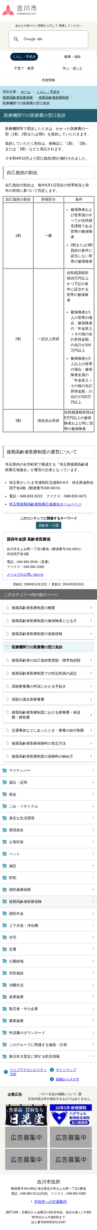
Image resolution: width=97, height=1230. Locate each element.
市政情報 (48, 80)
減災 (12, 866)
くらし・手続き (24, 57)
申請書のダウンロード (27, 1033)
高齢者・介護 (49, 525)
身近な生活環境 (21, 818)
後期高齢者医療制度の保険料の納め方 (42, 756)
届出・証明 (18, 782)
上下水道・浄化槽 (23, 925)
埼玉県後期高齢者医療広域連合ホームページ (45, 504)
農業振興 (16, 1021)
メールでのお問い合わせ (25, 574)
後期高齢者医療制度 (54, 97)
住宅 (12, 937)
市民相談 (16, 973)
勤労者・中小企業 (23, 1009)
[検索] (53, 39)
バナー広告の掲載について (58, 1094)
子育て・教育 (24, 68)
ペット (14, 854)
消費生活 (16, 985)
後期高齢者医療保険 (18, 97)
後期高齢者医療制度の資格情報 (37, 634)
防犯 (12, 878)
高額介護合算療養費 (28, 699)
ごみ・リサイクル (23, 806)
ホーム (26, 92)
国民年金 (16, 913)
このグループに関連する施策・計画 (38, 1045)
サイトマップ (66, 1070)
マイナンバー (20, 770)
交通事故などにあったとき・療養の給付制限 (48, 730)
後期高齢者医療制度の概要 (33, 608)
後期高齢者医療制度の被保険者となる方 (44, 621)
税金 (12, 794)
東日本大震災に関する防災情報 (34, 1056)
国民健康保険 (20, 889)
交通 (12, 949)
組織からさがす (67, 1079)
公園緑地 (16, 961)
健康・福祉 (72, 57)
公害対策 (16, 842)
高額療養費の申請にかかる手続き (39, 686)
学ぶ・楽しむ (73, 68)
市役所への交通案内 (50, 1202)
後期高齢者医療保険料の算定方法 (39, 743)
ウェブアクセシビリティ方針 (28, 1072)
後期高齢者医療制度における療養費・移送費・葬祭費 (46, 714)
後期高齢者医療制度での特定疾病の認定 (44, 673)
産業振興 (16, 997)
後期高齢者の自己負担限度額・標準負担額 (46, 660)
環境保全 (16, 830)
